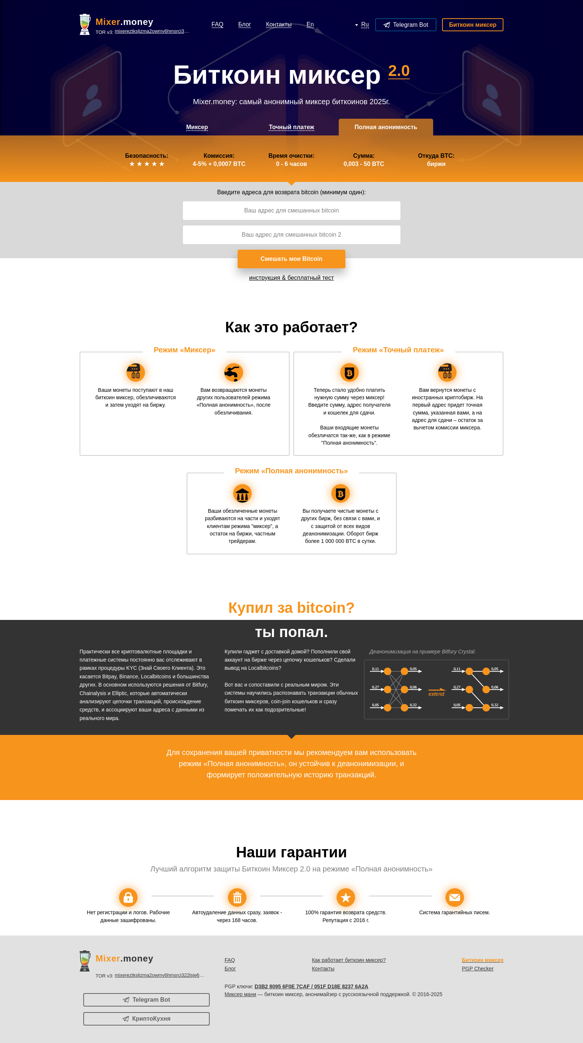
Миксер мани (240, 994)
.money (125, 21)
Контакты (323, 969)
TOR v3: (142, 31)
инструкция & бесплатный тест (291, 278)
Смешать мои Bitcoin (292, 259)
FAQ (230, 960)
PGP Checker (477, 969)
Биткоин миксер (473, 25)
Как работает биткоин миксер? (349, 960)
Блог (230, 969)
